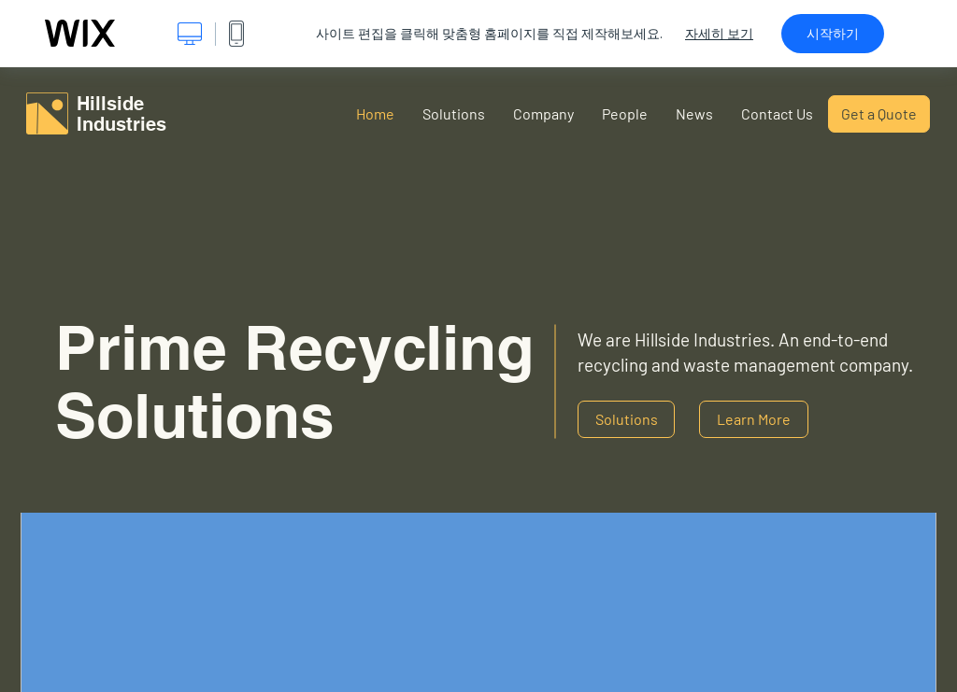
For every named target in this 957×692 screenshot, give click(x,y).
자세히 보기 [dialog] (719, 33)
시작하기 (833, 33)
